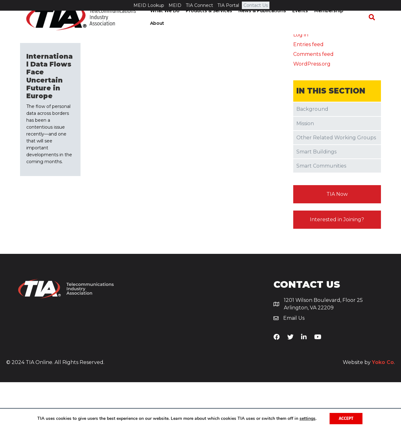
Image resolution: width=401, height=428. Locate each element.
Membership (330, 28)
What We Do (166, 28)
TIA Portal (228, 5)
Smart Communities (321, 212)
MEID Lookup (148, 5)
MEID (175, 5)
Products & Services (210, 28)
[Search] (374, 28)
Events (302, 28)
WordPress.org (312, 110)
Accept (346, 418)
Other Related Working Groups (336, 183)
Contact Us (255, 5)
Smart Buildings (316, 198)
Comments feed (313, 100)
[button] (337, 240)
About (358, 28)
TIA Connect (199, 5)
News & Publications (264, 28)
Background (312, 155)
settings (307, 418)
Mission (305, 169)
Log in (300, 80)
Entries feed (308, 91)
